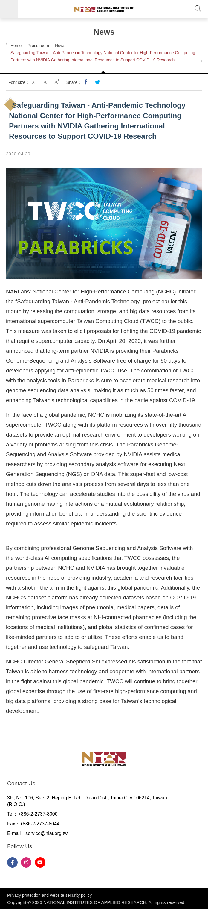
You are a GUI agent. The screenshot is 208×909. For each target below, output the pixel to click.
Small (34, 82)
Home (16, 45)
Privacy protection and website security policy (49, 895)
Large (57, 82)
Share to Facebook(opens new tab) (86, 82)
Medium (46, 82)
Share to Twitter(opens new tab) (98, 82)
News (60, 45)
